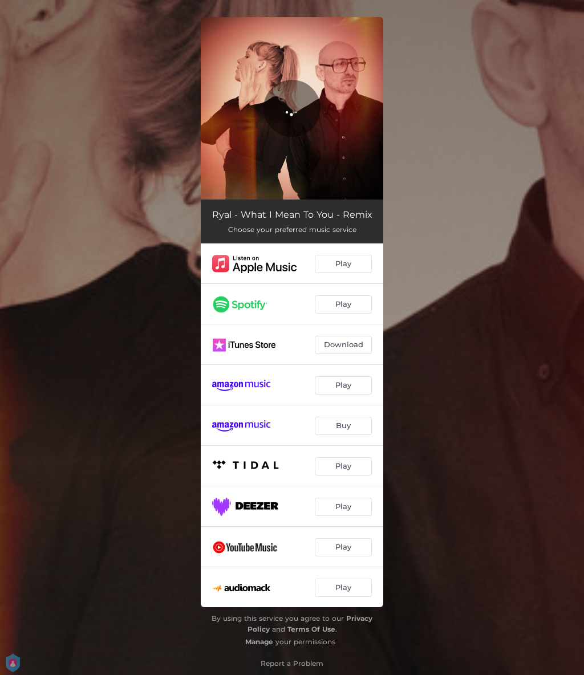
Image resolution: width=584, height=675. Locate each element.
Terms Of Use (311, 629)
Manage (259, 641)
